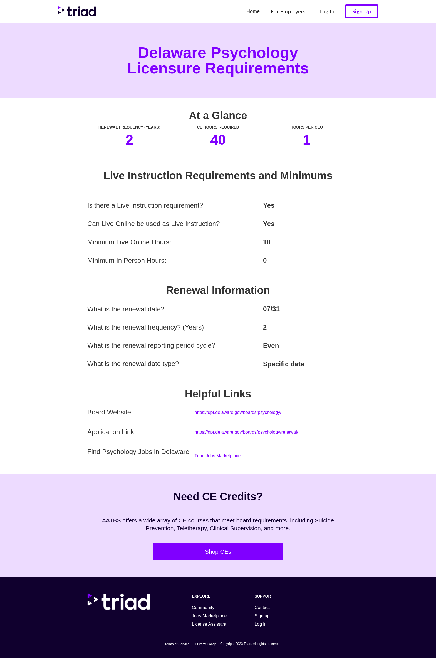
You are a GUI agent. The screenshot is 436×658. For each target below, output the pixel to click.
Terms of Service (177, 644)
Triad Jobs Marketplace (218, 455)
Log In (326, 11)
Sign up (261, 615)
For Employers (288, 11)
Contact (262, 607)
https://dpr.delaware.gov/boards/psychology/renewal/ (246, 432)
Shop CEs (218, 551)
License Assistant (209, 624)
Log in (260, 624)
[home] (75, 11)
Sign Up (361, 11)
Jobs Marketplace (209, 615)
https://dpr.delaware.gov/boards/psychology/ (238, 412)
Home (253, 11)
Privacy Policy (205, 644)
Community (203, 607)
